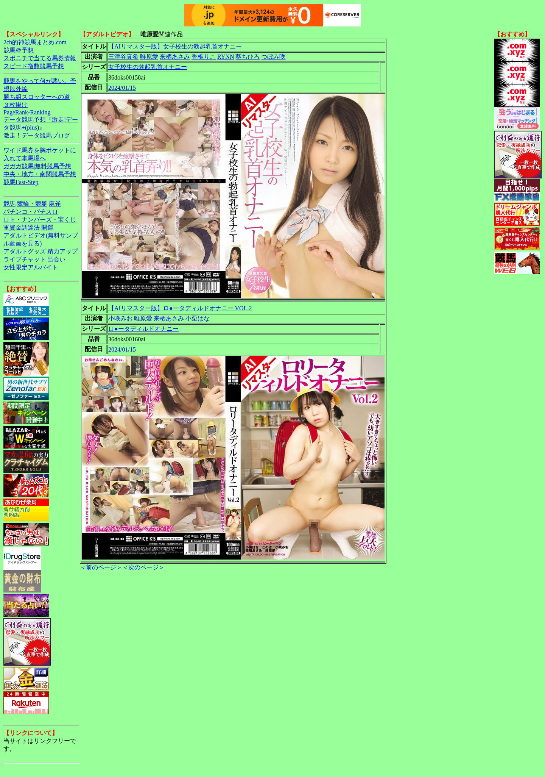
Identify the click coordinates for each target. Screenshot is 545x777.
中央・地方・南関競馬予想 (39, 174)
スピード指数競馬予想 (33, 66)
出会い (56, 259)
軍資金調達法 (21, 227)
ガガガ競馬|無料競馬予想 (37, 166)
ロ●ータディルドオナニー (143, 328)
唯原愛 (149, 56)
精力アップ (62, 251)
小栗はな (197, 318)
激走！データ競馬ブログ (36, 135)
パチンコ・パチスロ (30, 211)
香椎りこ (204, 56)
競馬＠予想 (18, 50)
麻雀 (55, 203)
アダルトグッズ (24, 251)
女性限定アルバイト (30, 267)
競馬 (9, 203)
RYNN (225, 56)
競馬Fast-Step (20, 182)
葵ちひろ (247, 56)
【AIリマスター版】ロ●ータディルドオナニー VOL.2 (180, 308)
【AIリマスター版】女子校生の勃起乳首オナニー (175, 46)
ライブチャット (24, 259)
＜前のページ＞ (101, 567)
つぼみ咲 (273, 56)
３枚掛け (15, 105)
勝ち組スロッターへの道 (36, 97)
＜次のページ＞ (143, 567)
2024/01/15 (122, 87)
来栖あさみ (175, 56)
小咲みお (120, 318)
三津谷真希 (123, 56)
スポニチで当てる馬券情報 (39, 58)
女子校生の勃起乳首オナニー (147, 67)
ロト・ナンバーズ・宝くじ (39, 219)
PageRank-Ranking (26, 112)
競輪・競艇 (32, 203)
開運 (47, 227)
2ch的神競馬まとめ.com (35, 42)
